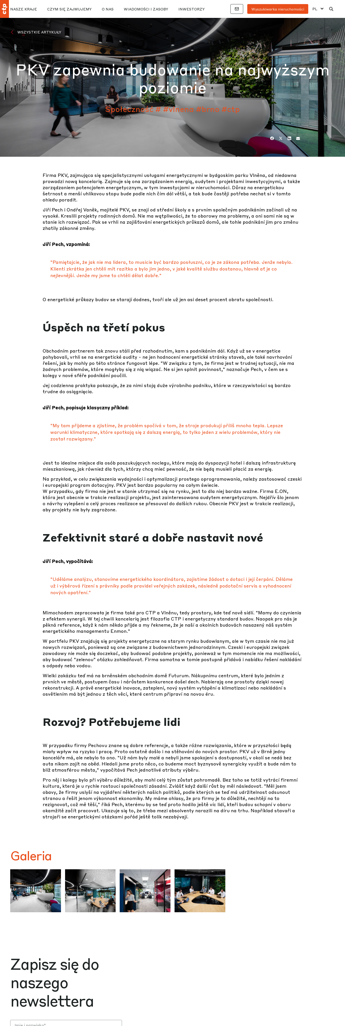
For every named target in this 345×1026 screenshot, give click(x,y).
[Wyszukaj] (331, 9)
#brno (207, 109)
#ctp (230, 109)
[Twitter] (280, 138)
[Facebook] (272, 138)
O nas (108, 9)
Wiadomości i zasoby (146, 9)
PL (314, 9)
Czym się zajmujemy (69, 9)
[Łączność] (236, 9)
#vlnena (178, 109)
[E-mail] (298, 138)
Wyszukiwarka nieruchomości (277, 9)
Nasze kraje (23, 9)
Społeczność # (133, 109)
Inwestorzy (191, 9)
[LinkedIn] (289, 138)
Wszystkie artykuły (39, 32)
